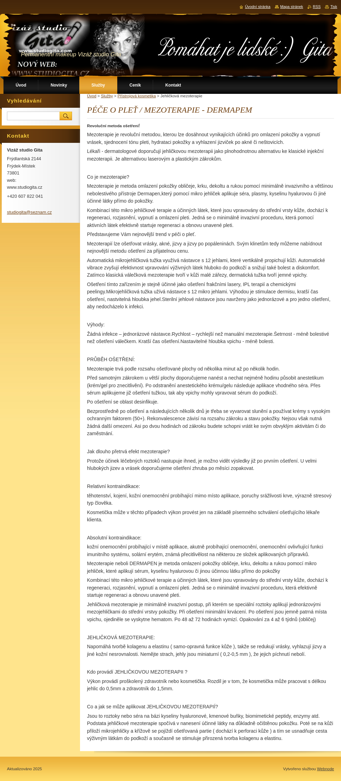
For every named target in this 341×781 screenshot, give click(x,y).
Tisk (333, 7)
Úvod (91, 96)
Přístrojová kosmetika (137, 96)
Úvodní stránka (257, 7)
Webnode (325, 769)
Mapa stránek (291, 7)
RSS (316, 7)
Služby (107, 96)
